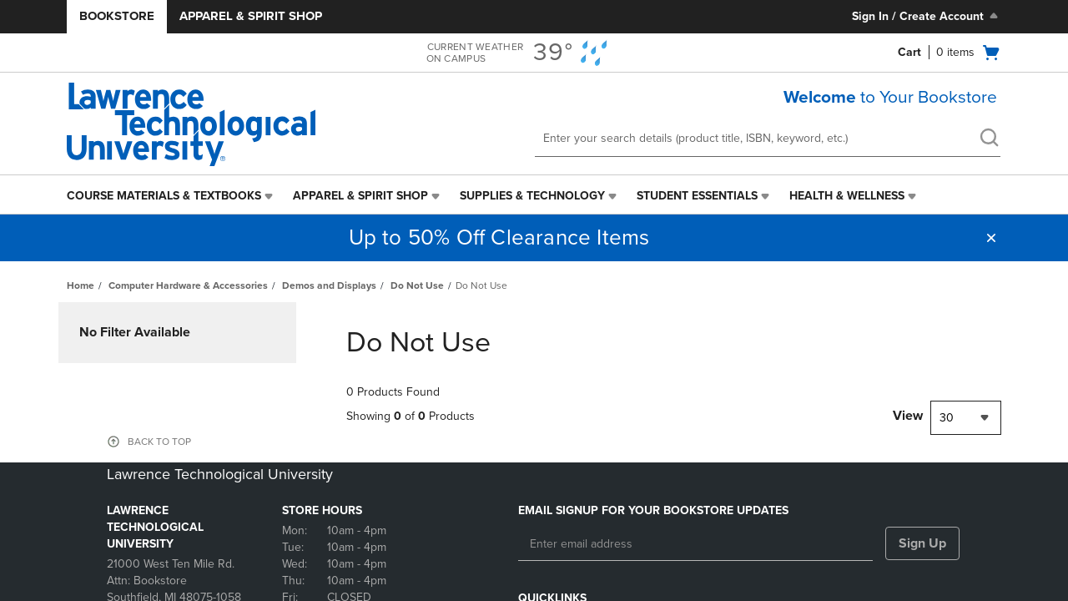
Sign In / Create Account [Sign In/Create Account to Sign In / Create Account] (926, 15)
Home (80, 285)
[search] (988, 139)
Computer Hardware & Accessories (188, 285)
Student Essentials (697, 196)
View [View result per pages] (908, 415)
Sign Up (922, 543)
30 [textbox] (947, 418)
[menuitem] (171, 196)
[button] (991, 238)
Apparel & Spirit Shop (250, 15)
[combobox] (965, 418)
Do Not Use (417, 285)
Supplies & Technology (532, 196)
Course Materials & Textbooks (164, 196)
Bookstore (116, 15)
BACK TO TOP (159, 441)
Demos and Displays (329, 285)
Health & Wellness (846, 196)
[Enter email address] (695, 544)
